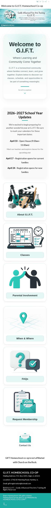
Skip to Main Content (26, 490)
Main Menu (7, 25)
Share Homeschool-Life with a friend (17, 496)
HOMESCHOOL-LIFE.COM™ (14, 499)
